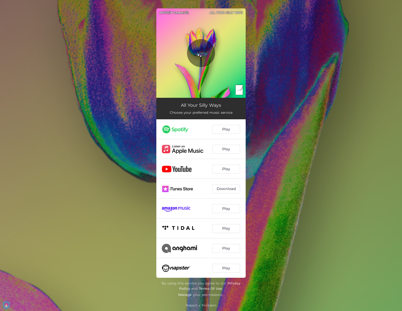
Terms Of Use (210, 288)
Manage (185, 295)
